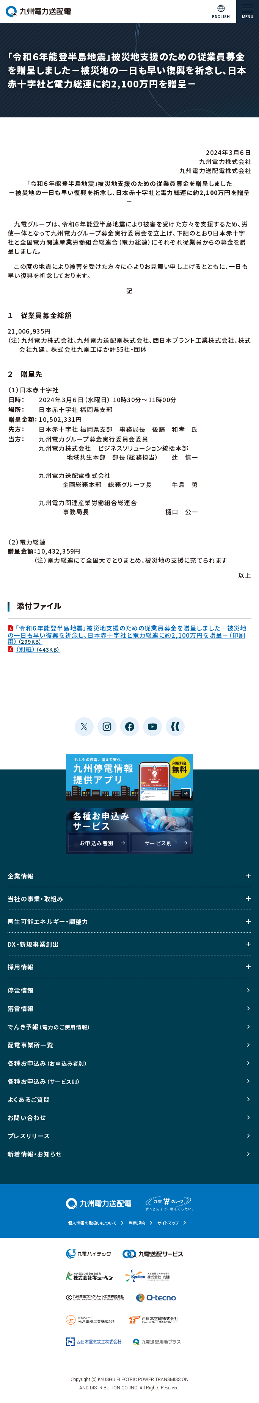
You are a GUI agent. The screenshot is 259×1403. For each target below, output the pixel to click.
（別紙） (34, 649)
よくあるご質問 (29, 1099)
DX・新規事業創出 (33, 944)
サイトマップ (168, 1223)
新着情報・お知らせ (35, 1154)
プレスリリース (29, 1136)
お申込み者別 (97, 843)
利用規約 (137, 1223)
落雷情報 (21, 1008)
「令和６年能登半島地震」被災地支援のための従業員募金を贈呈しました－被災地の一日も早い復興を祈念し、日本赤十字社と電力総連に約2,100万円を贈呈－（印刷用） (127, 634)
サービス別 (158, 843)
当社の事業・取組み (36, 898)
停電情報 (21, 990)
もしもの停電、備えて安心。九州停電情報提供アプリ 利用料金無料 (129, 777)
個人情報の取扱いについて (92, 1223)
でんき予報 (49, 1027)
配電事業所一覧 (30, 1045)
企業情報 (21, 875)
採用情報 (21, 966)
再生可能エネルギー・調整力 (48, 921)
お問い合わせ (27, 1117)
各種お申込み (48, 1063)
